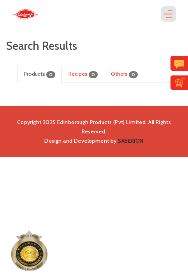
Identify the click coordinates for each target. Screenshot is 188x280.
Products (39, 74)
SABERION (130, 140)
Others (124, 74)
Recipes (83, 74)
